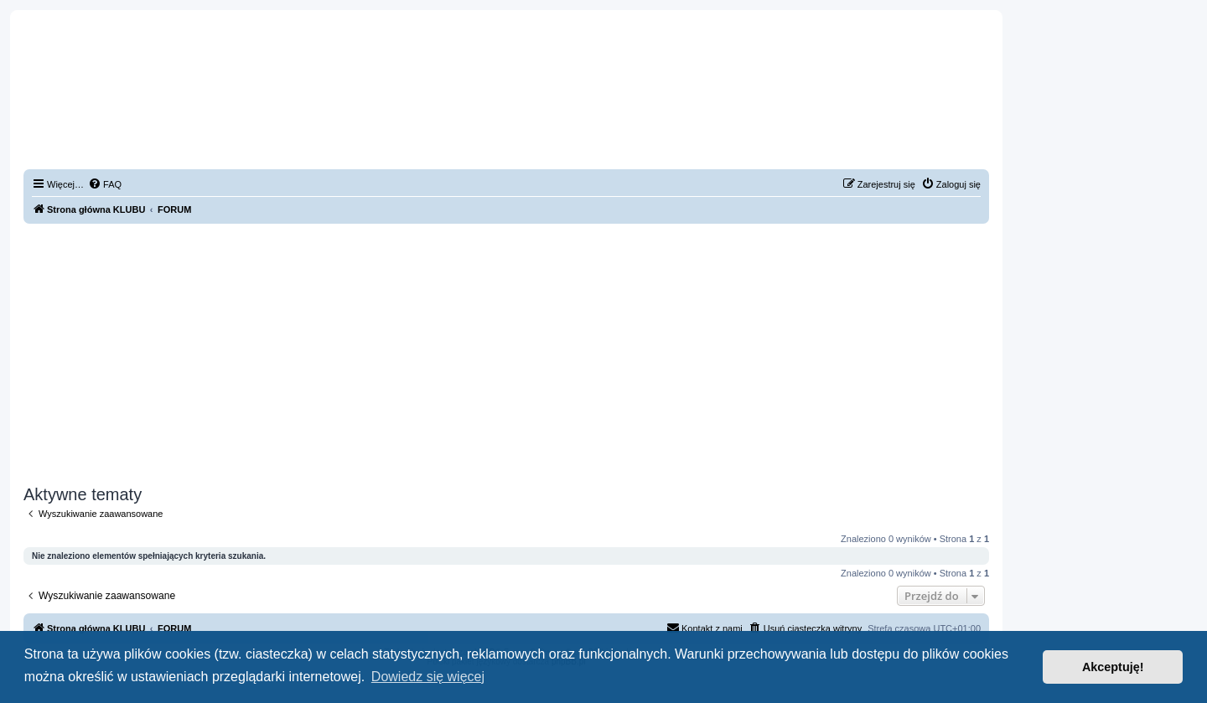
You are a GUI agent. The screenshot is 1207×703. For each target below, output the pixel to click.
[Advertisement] (506, 354)
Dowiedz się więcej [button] (427, 676)
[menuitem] (105, 184)
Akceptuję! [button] (1113, 667)
